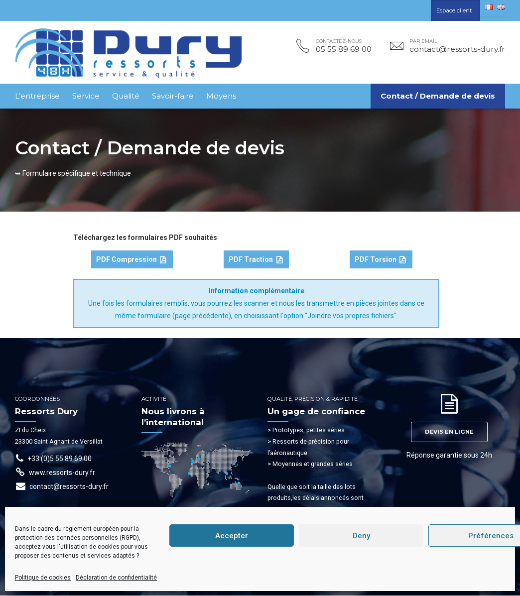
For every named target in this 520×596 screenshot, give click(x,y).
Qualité (125, 96)
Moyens (221, 96)
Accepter (231, 535)
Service (86, 96)
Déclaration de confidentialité (116, 577)
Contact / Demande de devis (438, 96)
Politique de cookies (43, 577)
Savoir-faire (173, 96)
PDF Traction (255, 260)
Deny (361, 535)
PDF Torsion (380, 260)
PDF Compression (131, 260)
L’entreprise (37, 96)
